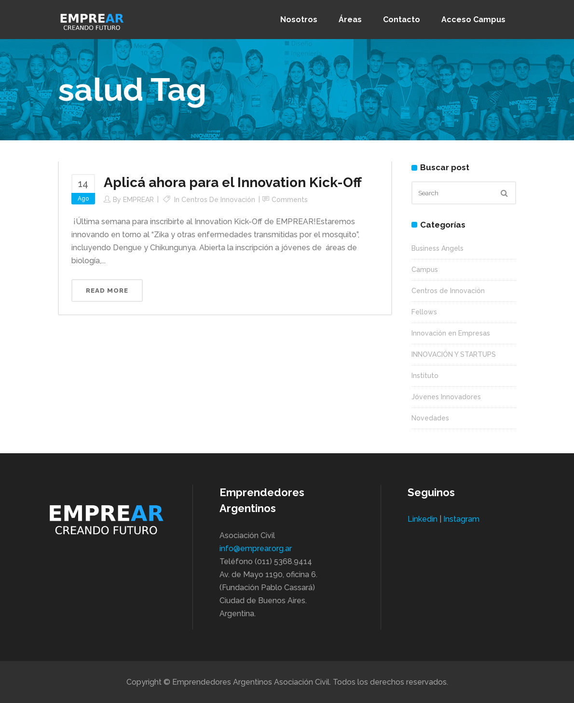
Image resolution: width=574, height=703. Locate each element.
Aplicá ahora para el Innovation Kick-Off (233, 182)
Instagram (461, 519)
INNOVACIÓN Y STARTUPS (453, 354)
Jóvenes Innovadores (446, 397)
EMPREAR (138, 199)
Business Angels (437, 248)
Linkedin (422, 519)
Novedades (430, 418)
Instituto (424, 375)
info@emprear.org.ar (255, 548)
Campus (424, 269)
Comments (290, 199)
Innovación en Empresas (450, 333)
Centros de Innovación (218, 199)
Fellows (424, 312)
